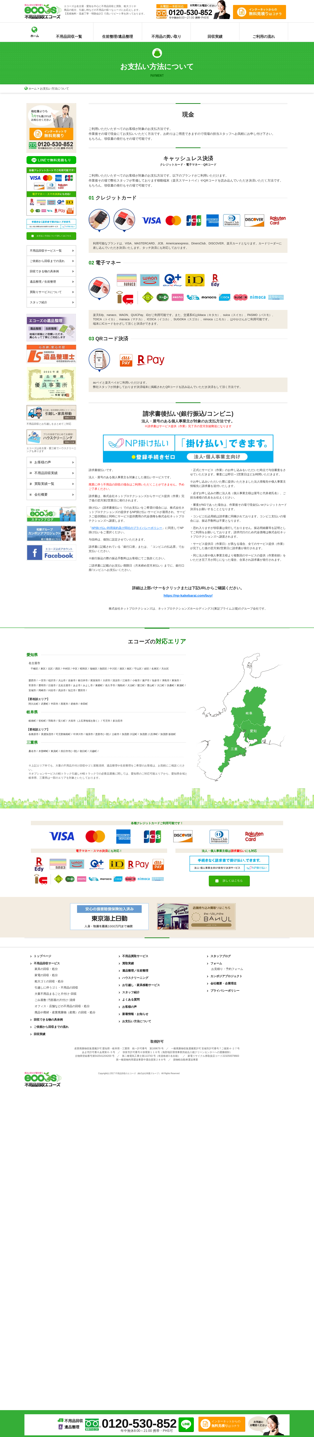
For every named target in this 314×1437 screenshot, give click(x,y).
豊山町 (151, 685)
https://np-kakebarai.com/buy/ (188, 595)
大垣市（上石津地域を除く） (84, 721)
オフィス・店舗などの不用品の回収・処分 (62, 1006)
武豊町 (44, 704)
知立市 (72, 690)
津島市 (165, 680)
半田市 (54, 704)
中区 (74, 669)
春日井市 (83, 680)
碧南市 (74, 704)
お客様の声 (50, 462)
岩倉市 (72, 680)
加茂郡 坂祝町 (168, 734)
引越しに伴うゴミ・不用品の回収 (56, 988)
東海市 (175, 680)
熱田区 (103, 669)
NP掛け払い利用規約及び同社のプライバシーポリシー (127, 527)
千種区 (34, 669)
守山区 (138, 669)
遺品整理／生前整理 (52, 281)
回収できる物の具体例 (52, 271)
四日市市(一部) (69, 751)
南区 (129, 669)
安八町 (62, 721)
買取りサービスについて (52, 291)
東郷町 (99, 685)
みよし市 (88, 685)
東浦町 (180, 685)
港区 (122, 669)
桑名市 (32, 751)
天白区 (165, 669)
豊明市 (42, 685)
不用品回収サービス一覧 (52, 250)
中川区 (113, 669)
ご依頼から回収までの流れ (52, 260)
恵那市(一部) (102, 734)
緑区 (146, 669)
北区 (50, 669)
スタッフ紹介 (52, 302)
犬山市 (62, 680)
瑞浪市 (89, 734)
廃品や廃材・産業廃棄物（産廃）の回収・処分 (65, 1012)
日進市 (52, 685)
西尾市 (64, 704)
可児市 (106, 721)
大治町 (131, 685)
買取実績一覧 (50, 484)
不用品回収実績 (50, 473)
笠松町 (42, 721)
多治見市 (118, 721)
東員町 (54, 751)
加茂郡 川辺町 (129, 734)
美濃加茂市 (47, 734)
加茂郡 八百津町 (149, 734)
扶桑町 (170, 685)
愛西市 (32, 680)
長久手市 (110, 685)
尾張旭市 (95, 680)
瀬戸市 (146, 680)
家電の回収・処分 (46, 975)
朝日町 (83, 751)
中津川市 (78, 734)
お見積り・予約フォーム (227, 969)
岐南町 (32, 721)
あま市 (77, 685)
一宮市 (42, 680)
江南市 (126, 680)
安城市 (32, 690)
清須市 (116, 680)
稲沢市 (52, 680)
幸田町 (84, 704)
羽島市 (52, 721)
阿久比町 (34, 704)
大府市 (106, 680)
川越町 (93, 751)
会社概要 (50, 494)
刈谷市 (52, 690)
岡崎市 (42, 690)
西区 (57, 669)
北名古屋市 (64, 685)
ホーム (30, 88)
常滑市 (32, 685)
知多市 (155, 680)
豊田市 (81, 690)
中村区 (66, 669)
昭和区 (83, 669)
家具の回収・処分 (46, 969)
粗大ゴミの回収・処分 (49, 981)
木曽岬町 (43, 751)
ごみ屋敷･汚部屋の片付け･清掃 (55, 1000)
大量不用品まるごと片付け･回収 (56, 994)
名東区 (155, 669)
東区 (43, 669)
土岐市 (115, 734)
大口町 (160, 685)
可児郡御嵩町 (63, 734)
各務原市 (34, 734)
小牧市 (136, 680)
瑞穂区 (93, 669)
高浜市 (62, 690)
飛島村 (121, 685)
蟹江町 (141, 685)
